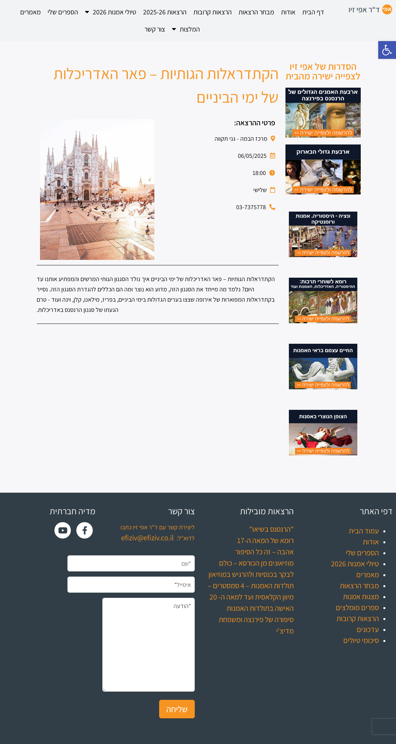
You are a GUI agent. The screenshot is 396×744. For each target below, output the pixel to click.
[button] (387, 50)
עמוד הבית (364, 530)
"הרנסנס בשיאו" (271, 529)
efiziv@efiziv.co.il (147, 537)
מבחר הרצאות (256, 12)
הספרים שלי (63, 12)
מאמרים (30, 12)
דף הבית (313, 12)
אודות (288, 12)
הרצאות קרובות (212, 12)
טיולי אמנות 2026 (110, 12)
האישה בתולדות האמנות (260, 608)
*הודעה (148, 645)
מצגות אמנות (361, 596)
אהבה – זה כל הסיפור (264, 551)
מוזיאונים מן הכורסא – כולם (256, 563)
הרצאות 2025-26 (165, 12)
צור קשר (154, 29)
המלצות (186, 29)
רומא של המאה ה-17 (265, 540)
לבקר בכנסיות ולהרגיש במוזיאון (251, 574)
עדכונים (368, 629)
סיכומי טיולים (361, 640)
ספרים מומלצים (357, 607)
